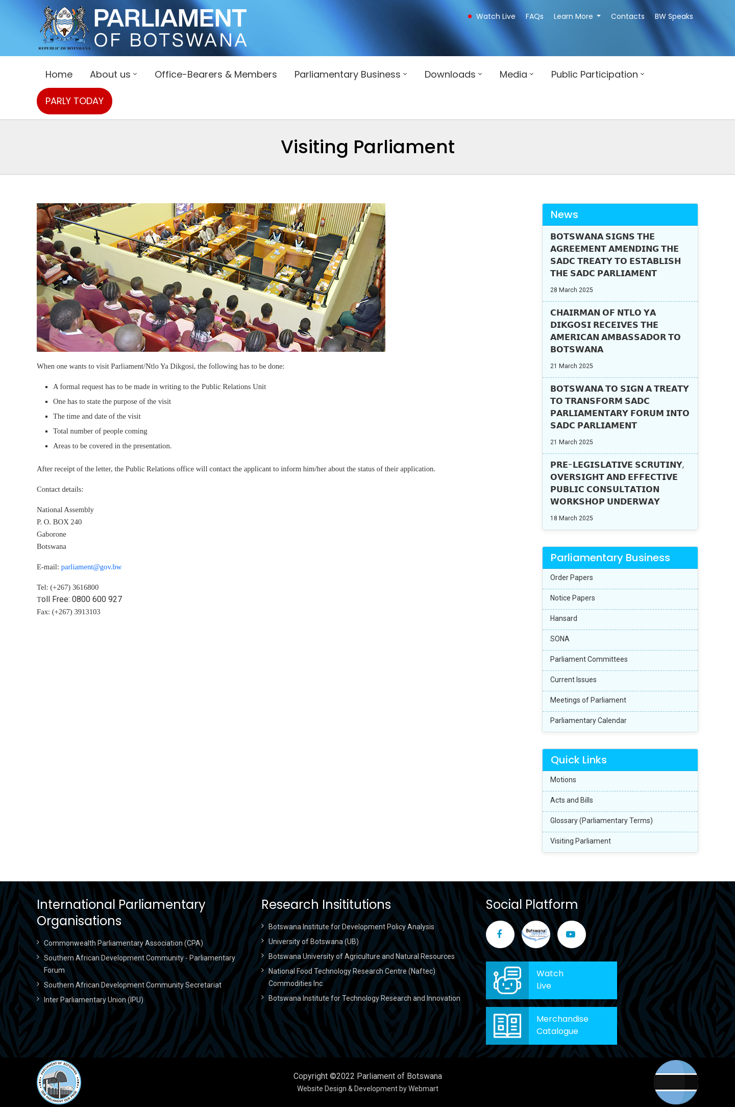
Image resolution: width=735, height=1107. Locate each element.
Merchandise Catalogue (562, 1025)
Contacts (628, 16)
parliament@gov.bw (91, 567)
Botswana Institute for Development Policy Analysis (351, 927)
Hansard (563, 618)
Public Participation (594, 74)
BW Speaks (674, 16)
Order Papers (571, 577)
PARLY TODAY (74, 100)
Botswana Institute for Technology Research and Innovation (364, 998)
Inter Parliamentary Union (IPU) (93, 1000)
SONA (560, 639)
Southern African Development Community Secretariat (133, 985)
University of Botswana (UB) (313, 941)
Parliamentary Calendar (588, 720)
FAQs (535, 16)
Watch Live (496, 16)
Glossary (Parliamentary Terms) (601, 820)
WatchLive (550, 980)
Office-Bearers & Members (216, 74)
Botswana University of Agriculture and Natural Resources (361, 956)
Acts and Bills (571, 800)
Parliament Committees (589, 659)
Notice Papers (572, 598)
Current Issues (573, 680)
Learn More (573, 16)
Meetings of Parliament (588, 700)
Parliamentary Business (348, 74)
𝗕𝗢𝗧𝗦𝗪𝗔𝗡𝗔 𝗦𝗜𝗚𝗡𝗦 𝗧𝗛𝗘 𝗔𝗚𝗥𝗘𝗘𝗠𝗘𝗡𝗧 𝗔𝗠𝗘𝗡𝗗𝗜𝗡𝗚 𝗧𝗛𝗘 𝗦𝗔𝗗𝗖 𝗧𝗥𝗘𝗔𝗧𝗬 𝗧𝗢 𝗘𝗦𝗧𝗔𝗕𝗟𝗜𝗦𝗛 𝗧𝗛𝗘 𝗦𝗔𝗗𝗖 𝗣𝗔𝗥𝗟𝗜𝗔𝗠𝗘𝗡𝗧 (615, 255)
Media (513, 74)
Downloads (450, 74)
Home (58, 74)
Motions (563, 780)
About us (110, 74)
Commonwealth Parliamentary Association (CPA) (123, 943)
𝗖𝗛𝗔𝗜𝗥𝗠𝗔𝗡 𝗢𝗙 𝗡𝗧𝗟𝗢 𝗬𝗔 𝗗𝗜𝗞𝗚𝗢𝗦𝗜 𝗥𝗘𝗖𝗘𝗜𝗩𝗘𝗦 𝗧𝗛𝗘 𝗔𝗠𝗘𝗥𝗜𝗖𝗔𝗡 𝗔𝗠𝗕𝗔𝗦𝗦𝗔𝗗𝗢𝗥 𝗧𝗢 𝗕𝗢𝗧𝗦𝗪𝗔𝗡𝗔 (615, 331)
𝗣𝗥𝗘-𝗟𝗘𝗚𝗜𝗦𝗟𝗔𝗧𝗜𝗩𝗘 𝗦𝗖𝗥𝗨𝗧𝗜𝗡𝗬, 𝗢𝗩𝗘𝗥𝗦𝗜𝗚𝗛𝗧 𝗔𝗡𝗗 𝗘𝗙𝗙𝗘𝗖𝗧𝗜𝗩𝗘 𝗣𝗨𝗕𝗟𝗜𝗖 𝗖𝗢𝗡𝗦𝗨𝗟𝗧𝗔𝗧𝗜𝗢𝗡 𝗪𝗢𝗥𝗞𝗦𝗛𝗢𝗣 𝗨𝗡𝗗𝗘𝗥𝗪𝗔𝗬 (617, 483)
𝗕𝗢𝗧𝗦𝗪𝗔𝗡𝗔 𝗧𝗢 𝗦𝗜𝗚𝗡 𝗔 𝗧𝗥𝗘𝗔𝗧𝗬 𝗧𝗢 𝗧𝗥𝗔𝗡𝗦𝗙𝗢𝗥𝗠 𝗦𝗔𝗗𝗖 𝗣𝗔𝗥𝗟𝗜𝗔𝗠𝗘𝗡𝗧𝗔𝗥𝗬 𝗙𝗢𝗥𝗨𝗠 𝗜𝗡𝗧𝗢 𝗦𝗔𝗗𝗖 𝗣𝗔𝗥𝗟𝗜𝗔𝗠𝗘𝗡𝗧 (620, 407)
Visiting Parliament (580, 841)
